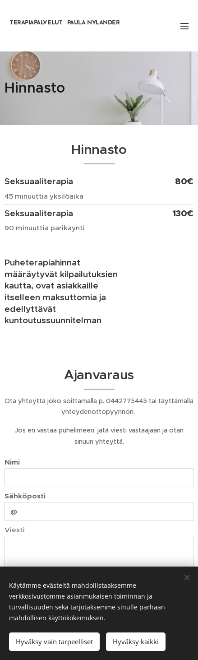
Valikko (184, 26)
